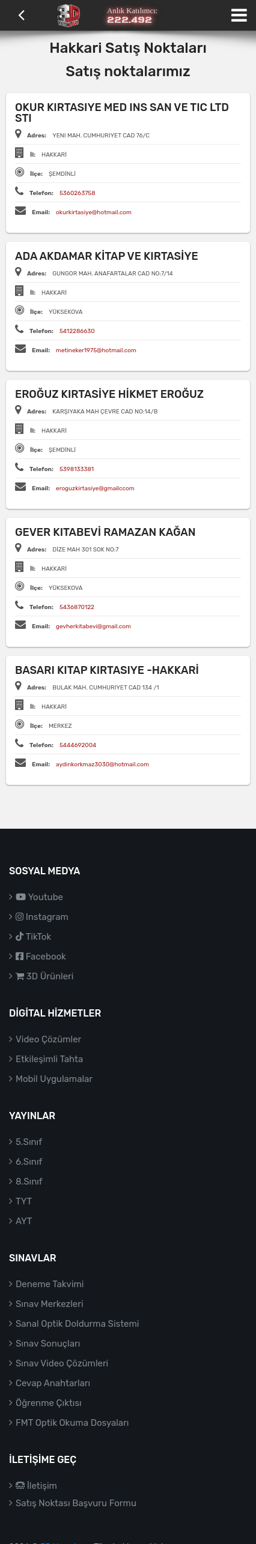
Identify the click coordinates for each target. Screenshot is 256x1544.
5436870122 (76, 607)
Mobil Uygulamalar (54, 1079)
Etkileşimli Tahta (49, 1059)
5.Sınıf (29, 1142)
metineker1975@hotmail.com (96, 350)
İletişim (36, 1485)
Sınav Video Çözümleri (62, 1363)
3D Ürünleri (44, 976)
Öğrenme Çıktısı (49, 1403)
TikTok (33, 936)
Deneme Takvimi (50, 1284)
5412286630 (77, 331)
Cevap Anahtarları (53, 1383)
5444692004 (77, 745)
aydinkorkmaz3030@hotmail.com (102, 764)
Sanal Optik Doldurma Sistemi (77, 1323)
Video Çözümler (48, 1039)
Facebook (41, 956)
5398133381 (76, 469)
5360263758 (77, 193)
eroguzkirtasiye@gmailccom (95, 488)
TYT (24, 1201)
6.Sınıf (29, 1161)
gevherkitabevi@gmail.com (93, 626)
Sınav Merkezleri (50, 1304)
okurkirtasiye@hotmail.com (94, 212)
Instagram (42, 917)
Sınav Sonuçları (48, 1343)
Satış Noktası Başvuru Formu (76, 1503)
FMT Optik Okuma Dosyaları (72, 1422)
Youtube (39, 897)
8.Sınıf (29, 1181)
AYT (24, 1221)
